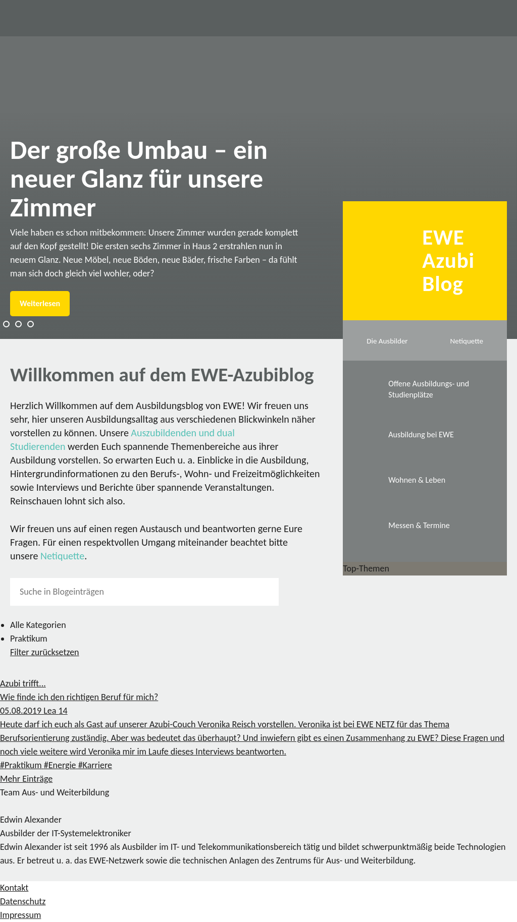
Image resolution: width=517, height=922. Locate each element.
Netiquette (62, 556)
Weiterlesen (40, 303)
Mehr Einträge (26, 778)
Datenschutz (22, 901)
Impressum (20, 914)
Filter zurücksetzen (44, 652)
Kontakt (14, 887)
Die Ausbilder (387, 340)
